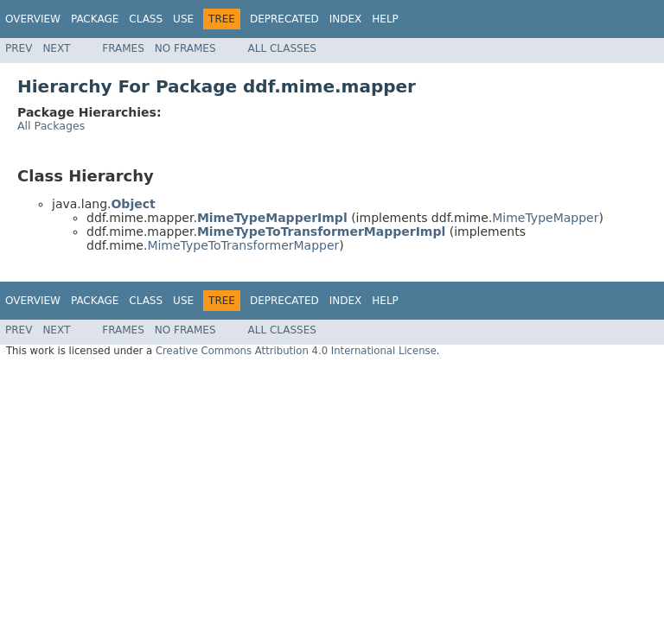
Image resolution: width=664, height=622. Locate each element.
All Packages (51, 125)
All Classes (282, 48)
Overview (33, 19)
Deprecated (284, 19)
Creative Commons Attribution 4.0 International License (296, 351)
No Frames (185, 48)
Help (385, 19)
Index (345, 19)
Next (56, 48)
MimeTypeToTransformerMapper (243, 245)
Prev (18, 48)
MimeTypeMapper (545, 218)
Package (94, 19)
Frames (123, 48)
